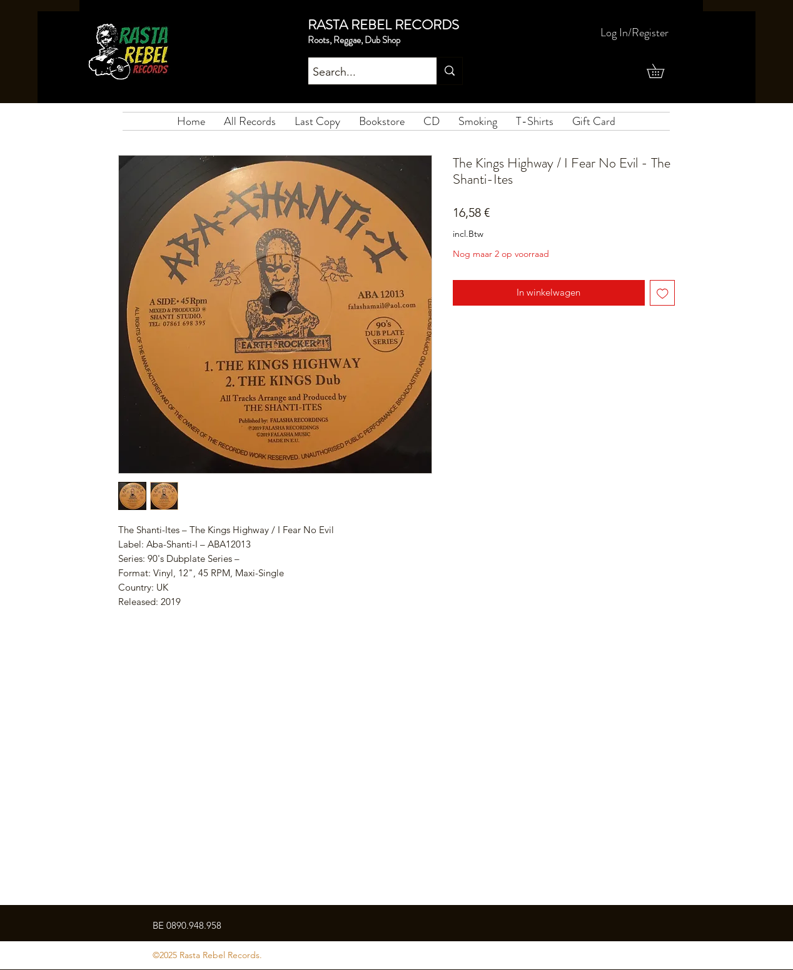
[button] (662, 71)
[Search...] (361, 73)
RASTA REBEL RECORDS (383, 24)
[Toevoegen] (662, 293)
